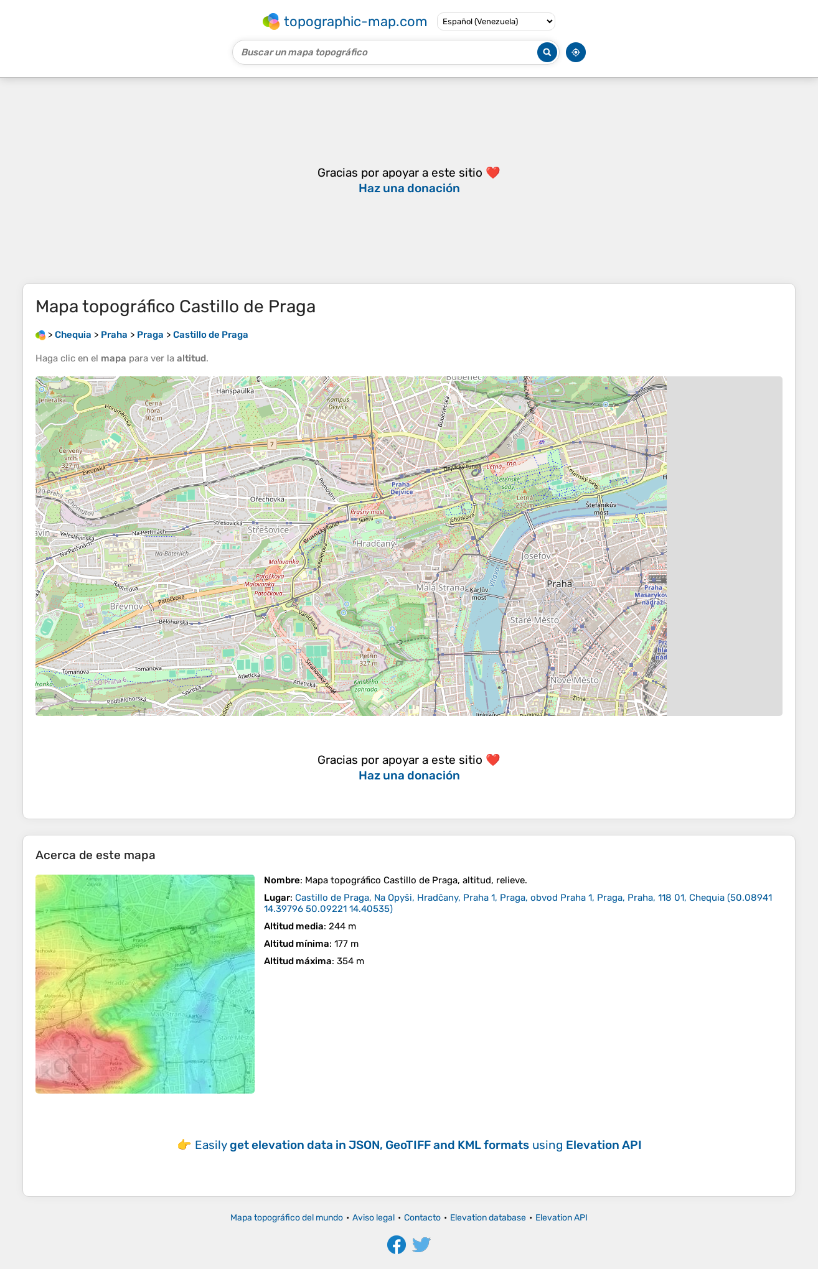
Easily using (418, 1145)
